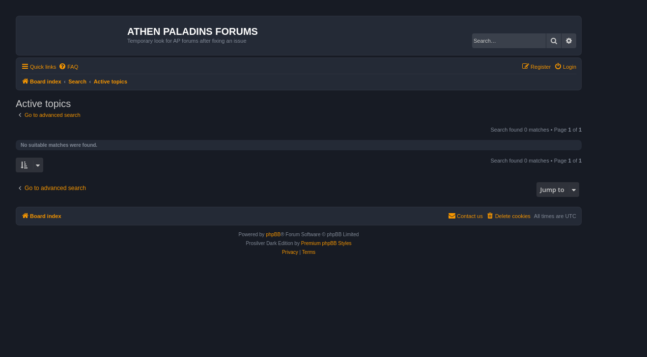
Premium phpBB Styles (326, 243)
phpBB (273, 234)
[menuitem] (68, 67)
